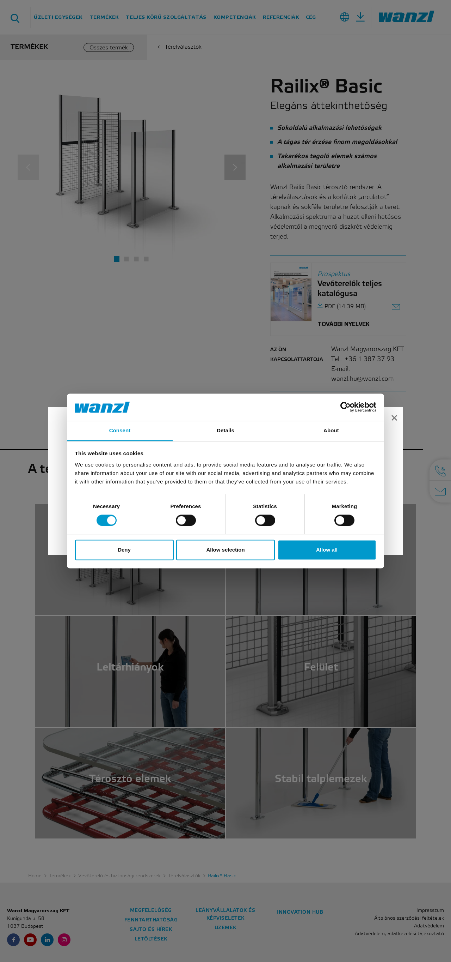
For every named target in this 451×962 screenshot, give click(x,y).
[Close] (394, 418)
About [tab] (331, 430)
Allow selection (225, 550)
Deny (124, 550)
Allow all (327, 550)
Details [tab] (225, 430)
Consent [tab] (120, 430)
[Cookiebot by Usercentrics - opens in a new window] (345, 407)
